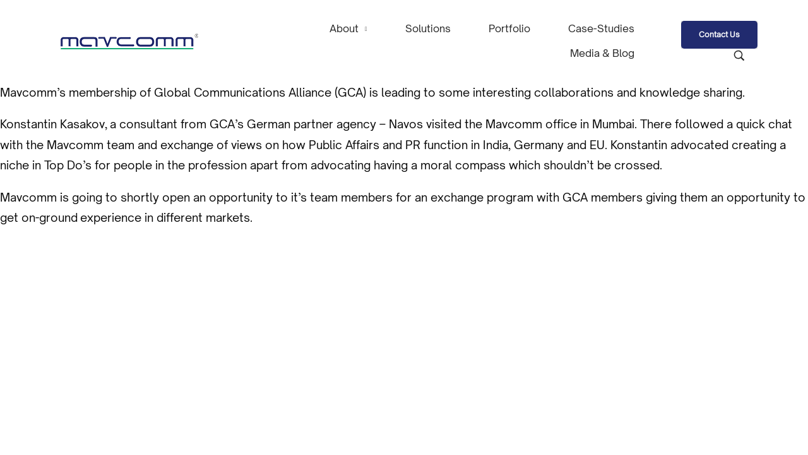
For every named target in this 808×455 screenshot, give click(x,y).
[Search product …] (739, 55)
